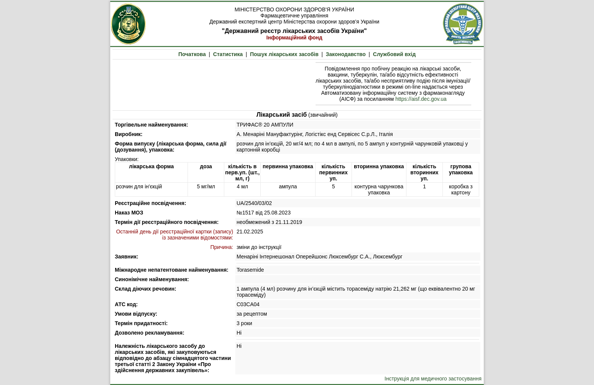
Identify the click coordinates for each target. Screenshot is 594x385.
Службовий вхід (394, 54)
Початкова (192, 54)
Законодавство (346, 54)
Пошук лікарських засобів (284, 54)
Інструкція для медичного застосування (433, 379)
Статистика (228, 54)
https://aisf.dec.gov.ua (421, 99)
